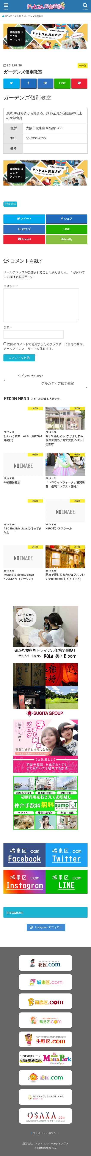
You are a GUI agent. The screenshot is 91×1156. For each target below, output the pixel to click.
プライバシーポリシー (46, 1133)
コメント (10, 286)
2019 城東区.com (46, 1148)
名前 (7, 327)
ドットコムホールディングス (52, 1143)
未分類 (12, 204)
